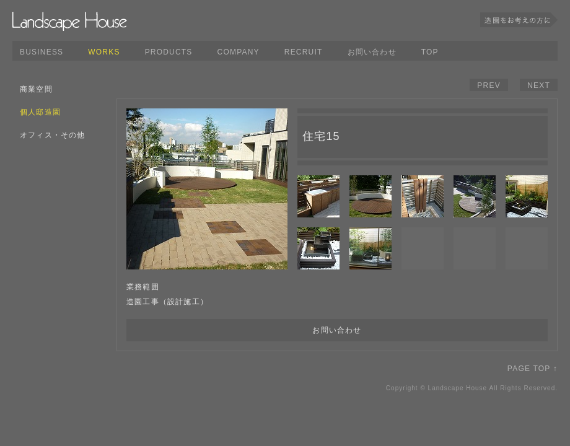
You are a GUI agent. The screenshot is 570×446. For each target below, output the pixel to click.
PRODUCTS (169, 52)
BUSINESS (41, 52)
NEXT (538, 85)
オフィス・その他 (53, 135)
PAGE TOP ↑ (532, 368)
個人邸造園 (40, 112)
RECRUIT (303, 52)
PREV (488, 85)
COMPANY (238, 52)
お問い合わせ (372, 52)
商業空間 (36, 89)
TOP (430, 52)
